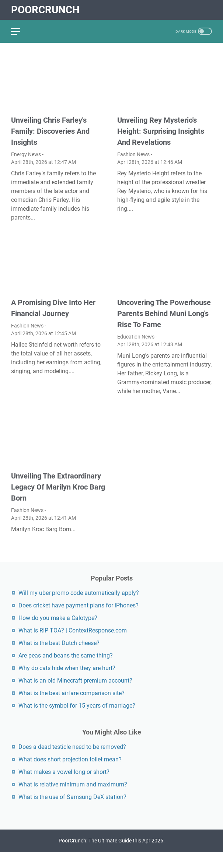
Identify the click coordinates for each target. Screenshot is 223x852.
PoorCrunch (45, 10)
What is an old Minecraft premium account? (75, 680)
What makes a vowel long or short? (63, 771)
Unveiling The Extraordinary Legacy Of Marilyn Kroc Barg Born (58, 486)
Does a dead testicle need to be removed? (72, 746)
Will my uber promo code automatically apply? (78, 592)
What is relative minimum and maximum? (72, 784)
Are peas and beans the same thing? (65, 655)
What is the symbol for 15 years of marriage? (76, 705)
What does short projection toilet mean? (70, 759)
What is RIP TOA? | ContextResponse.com (72, 630)
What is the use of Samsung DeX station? (72, 796)
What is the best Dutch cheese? (59, 642)
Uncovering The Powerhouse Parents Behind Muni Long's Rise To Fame (164, 313)
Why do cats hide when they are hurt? (66, 668)
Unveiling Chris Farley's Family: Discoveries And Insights (50, 131)
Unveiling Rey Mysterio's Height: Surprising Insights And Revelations (160, 131)
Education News (135, 337)
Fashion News (133, 154)
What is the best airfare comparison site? (71, 693)
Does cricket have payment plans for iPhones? (78, 605)
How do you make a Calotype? (57, 617)
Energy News (26, 154)
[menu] (20, 31)
